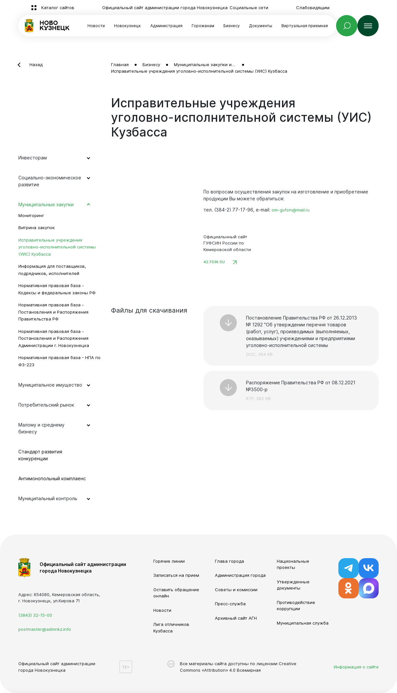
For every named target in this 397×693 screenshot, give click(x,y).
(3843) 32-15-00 (35, 615)
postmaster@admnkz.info (44, 629)
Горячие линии (169, 561)
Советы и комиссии (236, 589)
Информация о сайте (356, 666)
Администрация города (240, 575)
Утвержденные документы (293, 585)
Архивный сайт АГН (236, 618)
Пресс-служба (230, 603)
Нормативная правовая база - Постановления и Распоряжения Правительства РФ (53, 311)
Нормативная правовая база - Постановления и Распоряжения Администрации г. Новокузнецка (53, 338)
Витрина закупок (36, 227)
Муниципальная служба (303, 623)
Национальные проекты (293, 564)
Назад (36, 64)
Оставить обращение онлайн (176, 593)
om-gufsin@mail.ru (291, 209)
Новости (96, 25)
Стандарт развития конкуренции (40, 455)
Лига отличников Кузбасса (171, 627)
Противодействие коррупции (296, 605)
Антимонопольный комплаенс (52, 478)
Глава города (229, 561)
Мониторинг (31, 215)
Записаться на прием (176, 575)
